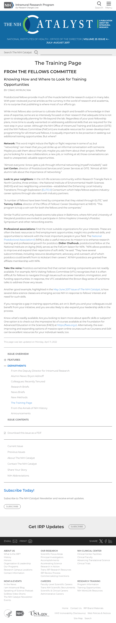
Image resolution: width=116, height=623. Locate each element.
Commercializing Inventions (55, 576)
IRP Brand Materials (93, 608)
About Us (9, 551)
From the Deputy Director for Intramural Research (40, 370)
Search (88, 618)
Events (7, 600)
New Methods (19, 397)
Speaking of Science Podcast (18, 590)
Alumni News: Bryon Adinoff (27, 376)
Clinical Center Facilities (89, 554)
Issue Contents (18, 419)
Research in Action (50, 566)
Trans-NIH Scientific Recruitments (58, 587)
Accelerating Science (51, 563)
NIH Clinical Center (89, 551)
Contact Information (14, 573)
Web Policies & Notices (99, 613)
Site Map (78, 618)
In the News (10, 584)
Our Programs (11, 566)
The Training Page (21, 402)
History (7, 557)
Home (65, 608)
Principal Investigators (52, 557)
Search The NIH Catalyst (18, 52)
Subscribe (12, 506)
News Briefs (18, 392)
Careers (46, 581)
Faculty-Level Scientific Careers (56, 584)
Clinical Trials (83, 563)
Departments (17, 365)
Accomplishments (50, 560)
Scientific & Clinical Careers (54, 590)
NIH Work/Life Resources (90, 590)
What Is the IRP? (12, 554)
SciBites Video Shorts (15, 594)
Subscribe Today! (19, 490)
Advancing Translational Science (93, 560)
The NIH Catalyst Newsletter (18, 597)
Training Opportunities (89, 587)
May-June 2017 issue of (77, 289)
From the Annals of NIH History (29, 408)
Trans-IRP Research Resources (56, 570)
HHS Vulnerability (70, 613)
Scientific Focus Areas (52, 554)
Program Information (88, 584)
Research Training (88, 581)
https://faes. (67, 325)
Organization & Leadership (17, 563)
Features (14, 359)
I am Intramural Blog (14, 587)
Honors (7, 560)
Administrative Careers (52, 594)
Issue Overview (18, 354)
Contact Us (76, 608)
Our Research (49, 551)
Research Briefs (20, 386)
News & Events (13, 581)
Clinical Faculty (85, 557)
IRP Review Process (50, 573)
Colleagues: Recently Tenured (28, 381)
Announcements (21, 413)
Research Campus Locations (18, 570)
